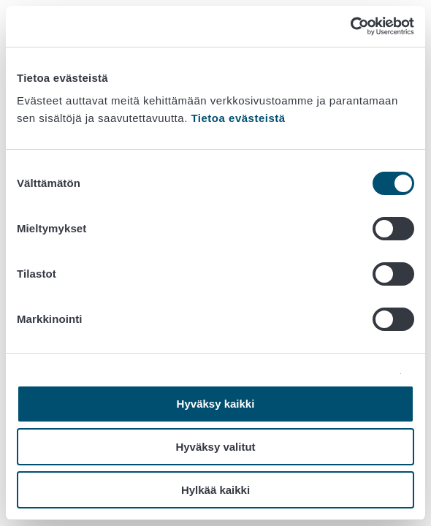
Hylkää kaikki (215, 490)
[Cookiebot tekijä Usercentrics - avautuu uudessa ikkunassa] (350, 26)
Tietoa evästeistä (238, 118)
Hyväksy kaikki (216, 403)
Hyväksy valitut (215, 447)
